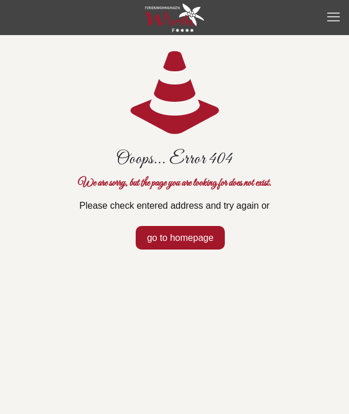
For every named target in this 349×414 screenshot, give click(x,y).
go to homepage (180, 238)
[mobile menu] (333, 17)
